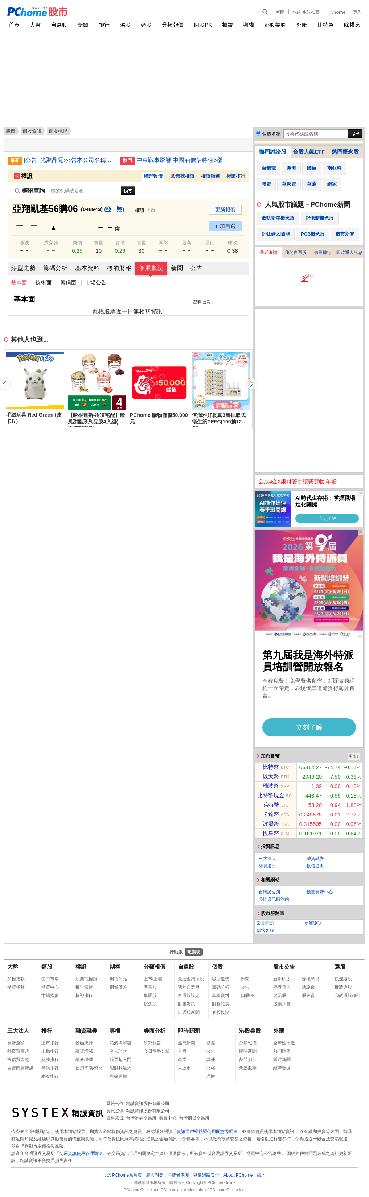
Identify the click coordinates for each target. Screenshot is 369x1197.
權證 (227, 24)
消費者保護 (178, 1175)
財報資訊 (186, 1004)
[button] (251, 383)
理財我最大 (120, 1068)
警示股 (279, 995)
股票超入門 (120, 1059)
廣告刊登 (154, 1175)
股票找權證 (182, 176)
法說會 (308, 987)
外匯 (301, 24)
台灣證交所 (269, 892)
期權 (248, 24)
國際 (210, 1042)
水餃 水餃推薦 (306, 12)
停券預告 (282, 987)
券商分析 (154, 1031)
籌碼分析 (55, 268)
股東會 (308, 995)
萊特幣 (271, 805)
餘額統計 (84, 1042)
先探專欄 (118, 1076)
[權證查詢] (85, 190)
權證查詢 (30, 191)
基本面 (19, 282)
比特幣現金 (270, 795)
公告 (196, 268)
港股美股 (275, 24)
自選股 (59, 24)
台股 (182, 1051)
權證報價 (153, 176)
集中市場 (50, 978)
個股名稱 (271, 134)
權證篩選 (210, 176)
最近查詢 (268, 252)
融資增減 (84, 1051)
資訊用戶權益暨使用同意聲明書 (207, 1131)
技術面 (44, 282)
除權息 (352, 24)
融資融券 (315, 858)
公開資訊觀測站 (274, 899)
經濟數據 (282, 1068)
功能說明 (313, 923)
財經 (210, 1068)
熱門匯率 (282, 1051)
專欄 (115, 1031)
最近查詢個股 (191, 978)
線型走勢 (23, 268)
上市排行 (50, 1042)
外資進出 (267, 865)
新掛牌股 (282, 978)
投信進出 (315, 865)
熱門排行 (248, 1059)
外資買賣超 (18, 1051)
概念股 (150, 1004)
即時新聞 (189, 1031)
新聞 (280, 12)
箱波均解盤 (120, 1042)
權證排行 (235, 176)
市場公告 (96, 282)
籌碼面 (68, 282)
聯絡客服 (265, 930)
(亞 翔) (114, 209)
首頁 (14, 24)
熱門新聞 (186, 1042)
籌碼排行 (50, 1068)
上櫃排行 (50, 1051)
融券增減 (84, 1059)
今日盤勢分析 (157, 1051)
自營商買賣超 (20, 1068)
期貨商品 (118, 978)
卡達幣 (271, 814)
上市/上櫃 (153, 978)
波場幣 (271, 823)
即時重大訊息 (349, 252)
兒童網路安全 (206, 1175)
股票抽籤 (282, 1004)
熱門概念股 (345, 152)
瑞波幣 (271, 786)
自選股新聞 (189, 1012)
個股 (217, 967)
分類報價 (173, 24)
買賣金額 (16, 1042)
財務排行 (50, 1059)
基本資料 (87, 268)
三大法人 (267, 858)
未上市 (184, 1068)
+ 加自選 (225, 226)
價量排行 (322, 252)
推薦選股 (343, 987)
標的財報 (119, 268)
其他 (210, 1059)
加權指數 (16, 978)
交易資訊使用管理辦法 (81, 1153)
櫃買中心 (50, 987)
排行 (104, 24)
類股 (146, 24)
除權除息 (310, 978)
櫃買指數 (16, 987)
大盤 (35, 24)
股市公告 (284, 967)
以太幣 (271, 776)
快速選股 (343, 978)
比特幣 (325, 24)
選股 (125, 24)
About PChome (238, 1175)
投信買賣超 (18, 1059)
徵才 (261, 1175)
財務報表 (220, 1004)
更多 (353, 756)
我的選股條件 (348, 995)
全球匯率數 (284, 1042)
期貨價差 (118, 987)
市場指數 (50, 995)
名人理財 (118, 1051)
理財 (210, 1076)
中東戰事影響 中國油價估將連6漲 (179, 160)
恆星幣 (271, 833)
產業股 (150, 987)
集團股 (150, 995)
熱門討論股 (272, 152)
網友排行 (50, 1076)
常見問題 (265, 923)
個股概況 (151, 268)
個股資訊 (31, 131)
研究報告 (152, 1042)
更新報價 (225, 209)
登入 (357, 12)
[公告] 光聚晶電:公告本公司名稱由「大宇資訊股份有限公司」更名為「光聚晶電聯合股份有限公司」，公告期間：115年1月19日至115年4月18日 (69, 160)
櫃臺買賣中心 (320, 892)
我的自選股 (296, 252)
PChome (336, 12)
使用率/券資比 (89, 1068)
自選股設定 (189, 995)
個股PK (203, 24)
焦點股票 (248, 1068)
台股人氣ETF (309, 152)
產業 (182, 1059)
